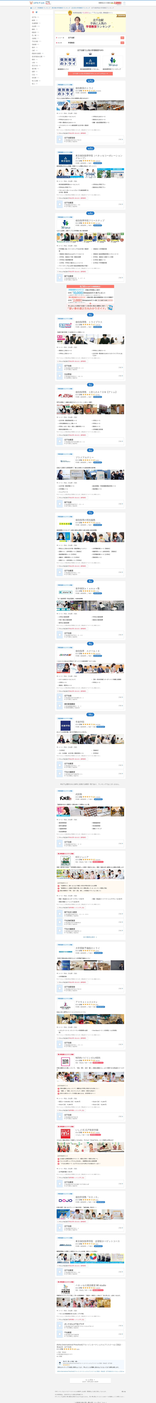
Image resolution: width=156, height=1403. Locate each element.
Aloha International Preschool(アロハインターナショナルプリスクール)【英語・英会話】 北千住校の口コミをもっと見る (90, 1371)
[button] (90, 1381)
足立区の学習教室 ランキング (81, 8)
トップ (33, 8)
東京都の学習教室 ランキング (61, 8)
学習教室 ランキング (44, 8)
